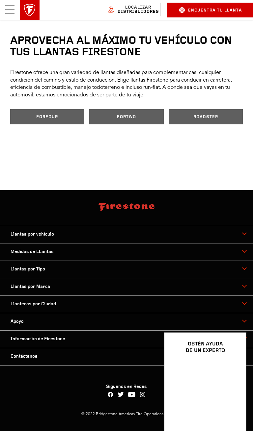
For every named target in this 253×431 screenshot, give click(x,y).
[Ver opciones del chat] (234, 407)
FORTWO (126, 117)
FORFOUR (47, 117)
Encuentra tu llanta (210, 10)
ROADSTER (205, 117)
